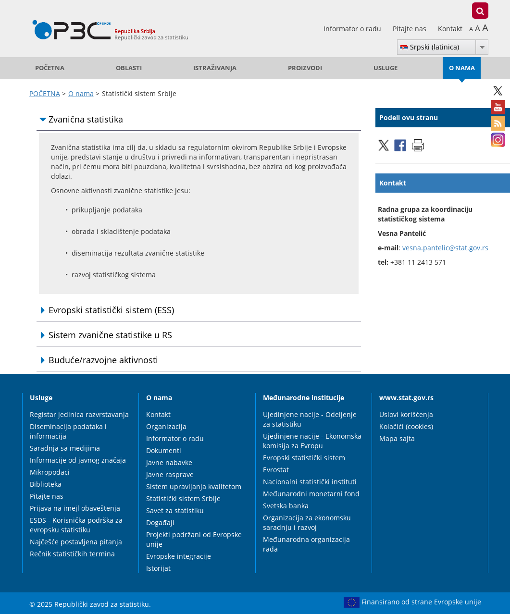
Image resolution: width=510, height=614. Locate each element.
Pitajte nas (410, 28)
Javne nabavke (169, 462)
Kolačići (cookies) (406, 426)
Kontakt (450, 28)
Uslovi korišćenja (406, 414)
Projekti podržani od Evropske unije (194, 539)
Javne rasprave (170, 474)
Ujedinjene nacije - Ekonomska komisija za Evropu (312, 440)
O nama (462, 68)
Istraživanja (214, 68)
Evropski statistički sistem (304, 457)
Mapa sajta (397, 438)
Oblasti (129, 68)
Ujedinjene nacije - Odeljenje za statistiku (310, 419)
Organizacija (166, 426)
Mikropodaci (50, 472)
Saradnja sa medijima (65, 448)
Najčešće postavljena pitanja (76, 541)
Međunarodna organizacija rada (306, 544)
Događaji (160, 522)
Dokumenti (163, 450)
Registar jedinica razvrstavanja (79, 414)
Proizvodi (305, 68)
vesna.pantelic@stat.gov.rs (445, 247)
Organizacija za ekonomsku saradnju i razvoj (307, 522)
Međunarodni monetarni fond (311, 493)
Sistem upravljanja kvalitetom (193, 486)
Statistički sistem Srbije (183, 498)
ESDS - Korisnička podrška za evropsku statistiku (76, 525)
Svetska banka (286, 505)
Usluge (385, 68)
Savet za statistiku (175, 510)
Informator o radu (353, 28)
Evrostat (276, 469)
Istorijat (158, 568)
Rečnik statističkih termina (72, 553)
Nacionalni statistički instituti (310, 481)
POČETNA (49, 68)
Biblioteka (46, 484)
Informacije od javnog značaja (78, 460)
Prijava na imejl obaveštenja (75, 508)
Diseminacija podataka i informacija (68, 431)
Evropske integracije (178, 556)
